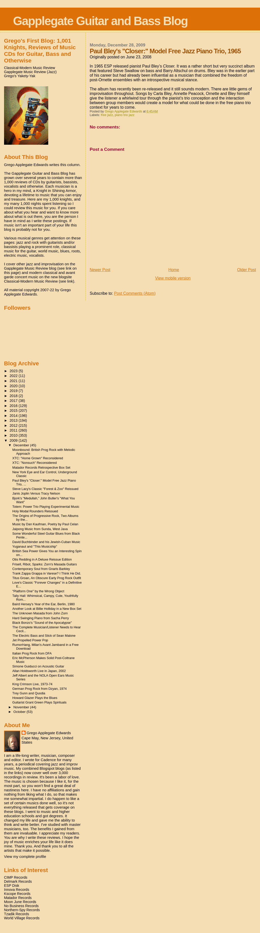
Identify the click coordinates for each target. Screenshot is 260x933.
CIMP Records (15, 877)
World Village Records (22, 918)
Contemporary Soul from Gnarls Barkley (41, 569)
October (20, 712)
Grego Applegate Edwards (49, 733)
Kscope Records (17, 894)
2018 (14, 396)
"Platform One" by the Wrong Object (38, 591)
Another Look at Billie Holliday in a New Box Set (47, 609)
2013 (14, 420)
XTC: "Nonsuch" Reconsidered (34, 463)
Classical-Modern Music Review (29, 68)
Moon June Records (20, 902)
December (21, 445)
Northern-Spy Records (22, 910)
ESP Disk (11, 885)
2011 (14, 430)
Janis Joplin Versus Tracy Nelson (36, 493)
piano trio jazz (125, 115)
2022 (14, 376)
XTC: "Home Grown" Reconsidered (37, 458)
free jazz (107, 115)
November (21, 707)
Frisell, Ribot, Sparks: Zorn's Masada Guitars (44, 564)
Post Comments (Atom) (134, 293)
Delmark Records (18, 881)
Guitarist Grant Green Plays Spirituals (39, 702)
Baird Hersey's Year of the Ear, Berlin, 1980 (43, 604)
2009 (14, 440)
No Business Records (21, 906)
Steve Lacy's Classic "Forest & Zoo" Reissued (45, 489)
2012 (14, 425)
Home (173, 270)
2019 (14, 391)
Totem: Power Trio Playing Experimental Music (45, 507)
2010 (14, 435)
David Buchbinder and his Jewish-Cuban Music (46, 542)
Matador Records (18, 898)
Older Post (246, 270)
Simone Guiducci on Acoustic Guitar (38, 666)
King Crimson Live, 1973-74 (32, 684)
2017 (14, 401)
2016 (14, 406)
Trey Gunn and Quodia (28, 693)
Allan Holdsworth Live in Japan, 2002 (39, 671)
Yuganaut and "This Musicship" (34, 546)
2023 (14, 371)
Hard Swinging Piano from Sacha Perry (40, 618)
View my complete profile (25, 856)
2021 (14, 381)
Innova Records (16, 890)
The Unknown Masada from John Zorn (40, 613)
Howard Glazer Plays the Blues (34, 698)
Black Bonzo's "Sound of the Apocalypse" (42, 623)
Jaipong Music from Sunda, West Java (40, 529)
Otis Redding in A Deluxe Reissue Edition (42, 559)
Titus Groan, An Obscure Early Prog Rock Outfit (46, 578)
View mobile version (173, 278)
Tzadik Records (16, 914)
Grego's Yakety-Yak (19, 76)
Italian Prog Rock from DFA (32, 653)
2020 (14, 386)
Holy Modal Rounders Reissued (35, 511)
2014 (14, 416)
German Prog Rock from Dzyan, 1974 (39, 689)
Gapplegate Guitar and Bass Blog (100, 21)
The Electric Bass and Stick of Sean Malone (44, 635)
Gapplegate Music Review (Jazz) (30, 72)
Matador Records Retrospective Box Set (41, 467)
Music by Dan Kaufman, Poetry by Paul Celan (45, 524)
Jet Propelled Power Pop (30, 640)
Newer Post (100, 270)
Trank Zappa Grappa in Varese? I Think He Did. (46, 573)
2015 (14, 410)
